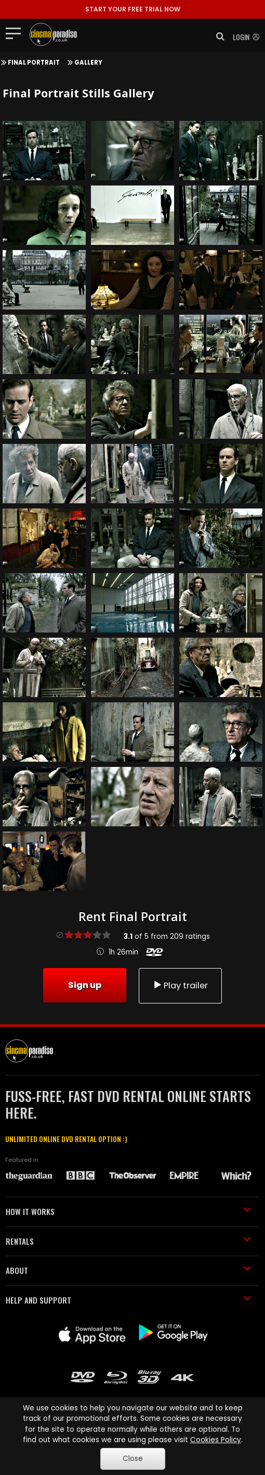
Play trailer (180, 985)
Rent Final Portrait (132, 916)
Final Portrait (34, 62)
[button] (217, 36)
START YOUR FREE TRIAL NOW (132, 9)
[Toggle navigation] (16, 33)
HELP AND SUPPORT (128, 1300)
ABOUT (128, 1270)
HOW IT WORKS (128, 1211)
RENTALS (128, 1241)
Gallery (88, 62)
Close (133, 1459)
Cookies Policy (215, 1440)
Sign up (84, 985)
